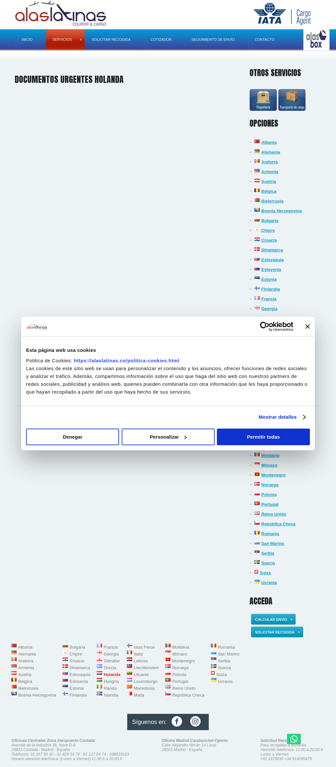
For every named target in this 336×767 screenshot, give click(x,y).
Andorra (269, 161)
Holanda (112, 674)
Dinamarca (272, 250)
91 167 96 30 (41, 754)
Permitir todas (263, 437)
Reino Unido (273, 514)
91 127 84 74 (94, 754)
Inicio (27, 39)
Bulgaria (269, 220)
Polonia (269, 494)
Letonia (141, 660)
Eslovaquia (272, 259)
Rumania (270, 533)
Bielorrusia (272, 201)
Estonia (269, 279)
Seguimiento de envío (213, 39)
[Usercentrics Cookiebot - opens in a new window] (264, 326)
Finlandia (270, 289)
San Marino (272, 543)
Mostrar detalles (278, 417)
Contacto (265, 39)
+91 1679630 (271, 759)
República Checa (278, 523)
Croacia (269, 240)
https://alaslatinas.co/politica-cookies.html (126, 360)
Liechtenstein (146, 667)
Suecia (268, 563)
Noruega (270, 484)
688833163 (119, 754)
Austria (268, 181)
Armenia (269, 171)
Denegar (72, 437)
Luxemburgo (145, 681)
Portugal (270, 504)
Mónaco (269, 465)
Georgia (269, 308)
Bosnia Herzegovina (281, 210)
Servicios (67, 39)
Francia (268, 298)
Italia (138, 654)
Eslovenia (271, 269)
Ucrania (269, 582)
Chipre (268, 230)
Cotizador (161, 39)
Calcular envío (273, 620)
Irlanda (110, 688)
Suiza (265, 572)
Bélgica (268, 191)
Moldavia (270, 455)
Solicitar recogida (111, 39)
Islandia (111, 695)
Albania (269, 142)
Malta (139, 695)
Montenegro (273, 475)
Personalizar (168, 437)
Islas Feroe (144, 647)
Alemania (270, 152)
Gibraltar (112, 660)
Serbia (267, 553)
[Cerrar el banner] (307, 326)
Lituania (141, 674)
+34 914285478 (298, 759)
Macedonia (144, 688)
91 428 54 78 (68, 754)
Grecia (110, 667)
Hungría (111, 681)
